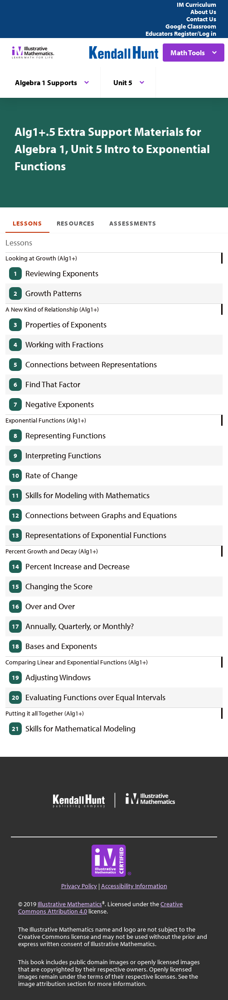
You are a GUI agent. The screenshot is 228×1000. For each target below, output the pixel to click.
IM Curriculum (196, 4)
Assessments (133, 223)
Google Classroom (190, 26)
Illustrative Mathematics (70, 904)
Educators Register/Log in (181, 33)
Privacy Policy (79, 886)
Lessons (27, 223)
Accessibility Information (134, 886)
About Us (203, 11)
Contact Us (201, 19)
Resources (75, 223)
